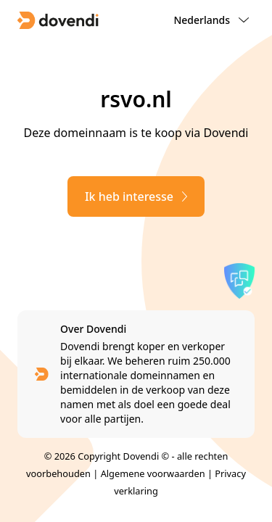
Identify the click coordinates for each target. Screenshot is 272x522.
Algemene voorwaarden (153, 473)
